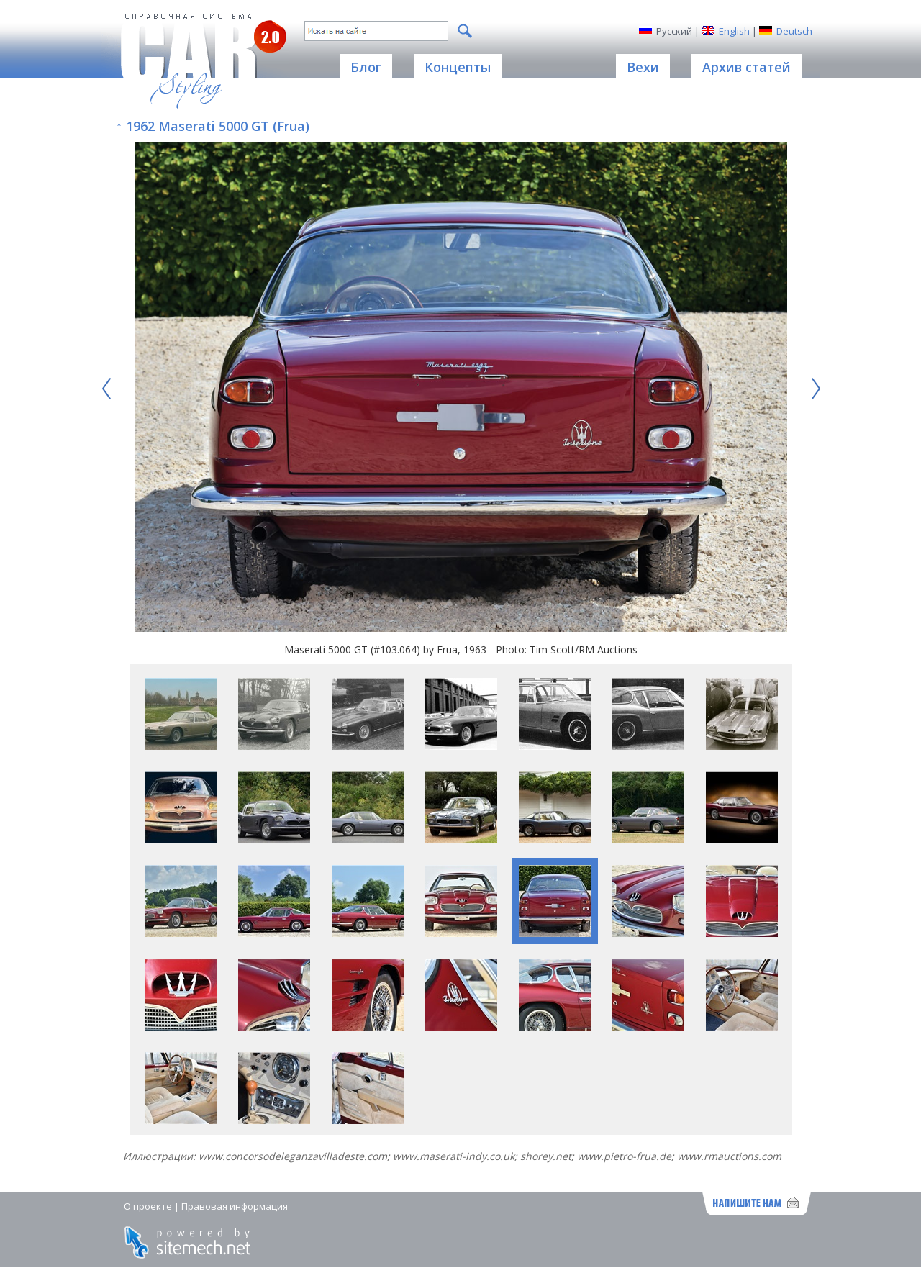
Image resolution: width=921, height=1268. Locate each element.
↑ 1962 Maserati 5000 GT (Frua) (212, 126)
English (734, 30)
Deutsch (794, 30)
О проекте (148, 1206)
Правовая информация (234, 1206)
